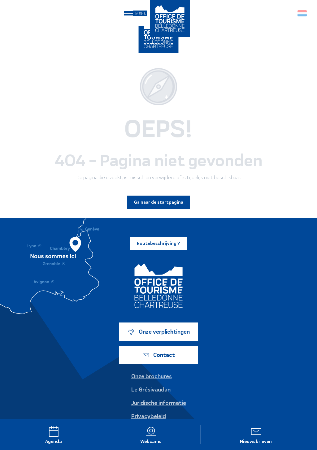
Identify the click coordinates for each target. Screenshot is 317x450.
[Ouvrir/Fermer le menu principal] (135, 13)
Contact (158, 355)
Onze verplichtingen (159, 331)
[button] (289, 13)
